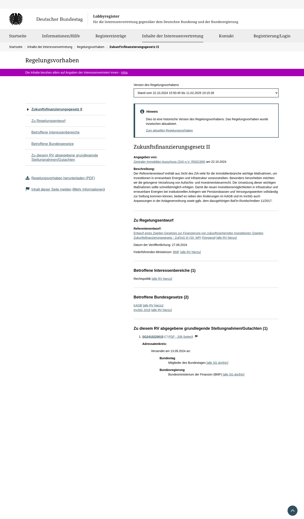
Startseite (17, 37)
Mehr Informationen (89, 189)
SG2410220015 (152, 336)
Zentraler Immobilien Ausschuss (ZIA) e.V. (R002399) (169, 161)
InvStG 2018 (142, 310)
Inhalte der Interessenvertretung (172, 35)
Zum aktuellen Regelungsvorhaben (169, 130)
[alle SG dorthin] (217, 362)
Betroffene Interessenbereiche (55, 132)
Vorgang (208, 237)
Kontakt (226, 37)
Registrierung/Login (272, 37)
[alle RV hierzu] (226, 237)
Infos (124, 72)
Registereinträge (110, 37)
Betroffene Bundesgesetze (52, 144)
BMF (176, 252)
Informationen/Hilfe (61, 37)
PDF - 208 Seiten (178, 336)
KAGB (138, 305)
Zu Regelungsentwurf (48, 121)
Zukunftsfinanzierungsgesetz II (56, 109)
